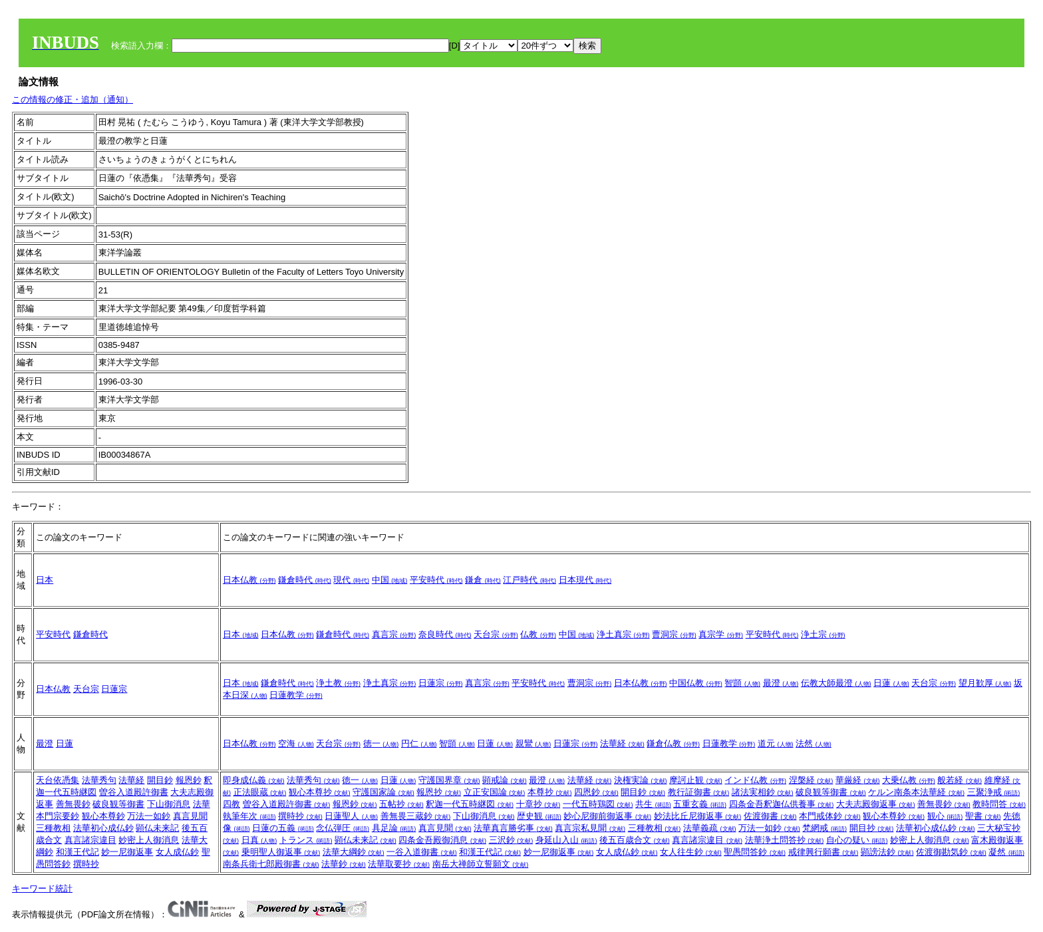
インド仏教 (755, 780)
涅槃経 (811, 780)
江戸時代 (529, 580)
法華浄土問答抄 (784, 840)
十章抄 (538, 804)
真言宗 (394, 634)
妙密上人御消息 (148, 840)
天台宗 (496, 634)
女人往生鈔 (691, 852)
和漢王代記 (77, 852)
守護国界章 (449, 780)
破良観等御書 (118, 804)
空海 (296, 743)
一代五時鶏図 (598, 804)
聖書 (983, 816)
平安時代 (436, 580)
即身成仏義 (254, 780)
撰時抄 (86, 864)
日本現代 (585, 580)
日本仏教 (249, 580)
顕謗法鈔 (887, 852)
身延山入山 (566, 840)
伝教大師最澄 (836, 683)
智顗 (742, 683)
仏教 (538, 634)
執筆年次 (249, 816)
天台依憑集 (57, 780)
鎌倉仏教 (673, 743)
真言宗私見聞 (590, 828)
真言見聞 (190, 816)
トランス (306, 840)
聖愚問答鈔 (755, 852)
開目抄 (871, 828)
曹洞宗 (674, 634)
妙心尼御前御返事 (607, 816)
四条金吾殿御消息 (442, 840)
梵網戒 (824, 828)
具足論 (394, 828)
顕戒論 (504, 780)
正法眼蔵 (260, 792)
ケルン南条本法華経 (916, 792)
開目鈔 (160, 780)
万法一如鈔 (148, 816)
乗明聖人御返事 (281, 852)
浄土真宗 (623, 634)
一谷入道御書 (421, 852)
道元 (776, 743)
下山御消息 (168, 804)
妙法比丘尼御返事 (698, 816)
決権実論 (640, 780)
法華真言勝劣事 (513, 828)
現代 (351, 580)
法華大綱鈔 (353, 852)
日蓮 (891, 683)
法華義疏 (709, 828)
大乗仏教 (908, 780)
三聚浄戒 (993, 792)
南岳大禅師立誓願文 (480, 864)
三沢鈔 (511, 840)
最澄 (781, 683)
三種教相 (53, 828)
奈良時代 (445, 634)
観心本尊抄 (320, 792)
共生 (653, 804)
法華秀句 (99, 780)
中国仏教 (695, 683)
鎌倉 (483, 580)
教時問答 (999, 804)
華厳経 (857, 780)
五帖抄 (401, 804)
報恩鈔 (189, 780)
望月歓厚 (985, 683)
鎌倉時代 (304, 580)
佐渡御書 (770, 816)
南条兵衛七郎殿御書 (271, 864)
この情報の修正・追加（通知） (72, 99)
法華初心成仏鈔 (103, 828)
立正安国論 (494, 792)
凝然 (1006, 852)
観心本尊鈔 (103, 816)
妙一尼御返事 (127, 852)
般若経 (959, 780)
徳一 (381, 743)
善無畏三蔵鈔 (415, 816)
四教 (231, 804)
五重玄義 (699, 804)
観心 (945, 816)
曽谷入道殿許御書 (133, 792)
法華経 (622, 743)
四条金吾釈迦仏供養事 (781, 804)
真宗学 (720, 634)
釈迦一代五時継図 (470, 804)
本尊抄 (549, 792)
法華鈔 (343, 864)
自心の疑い (857, 840)
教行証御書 (699, 792)
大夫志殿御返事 (875, 804)
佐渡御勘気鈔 (951, 852)
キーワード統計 (42, 888)
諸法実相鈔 (763, 792)
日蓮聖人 (351, 816)
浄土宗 (823, 634)
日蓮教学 (296, 695)
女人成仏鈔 (177, 852)
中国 (390, 580)
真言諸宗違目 (90, 840)
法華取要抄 (399, 864)
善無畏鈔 (73, 804)
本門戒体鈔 (830, 816)
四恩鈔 (596, 792)
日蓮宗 (114, 689)
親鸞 (533, 743)
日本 (44, 580)
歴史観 (539, 816)
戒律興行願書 (823, 852)
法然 (813, 743)
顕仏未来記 (157, 828)
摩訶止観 (695, 780)
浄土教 (338, 683)
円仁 (419, 743)
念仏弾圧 (342, 828)
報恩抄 (438, 792)
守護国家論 (383, 792)
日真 (259, 840)
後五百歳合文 (634, 840)
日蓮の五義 (283, 828)
